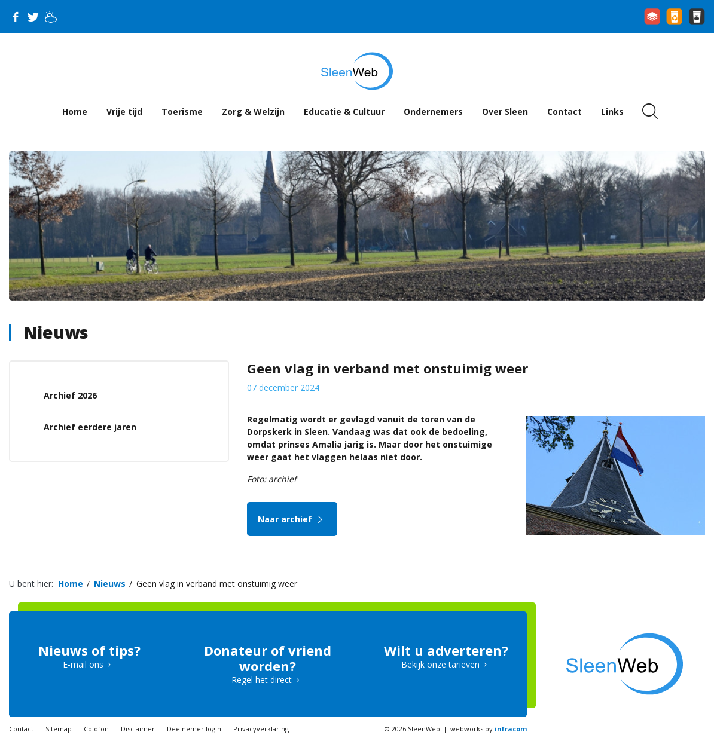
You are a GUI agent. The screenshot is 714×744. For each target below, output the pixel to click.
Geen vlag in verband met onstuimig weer (216, 583)
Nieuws (56, 332)
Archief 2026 (70, 395)
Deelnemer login (194, 728)
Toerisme (182, 111)
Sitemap (58, 728)
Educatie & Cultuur (344, 111)
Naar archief (292, 519)
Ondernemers (433, 111)
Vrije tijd (124, 111)
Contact (564, 111)
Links (612, 111)
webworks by (488, 728)
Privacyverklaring (261, 728)
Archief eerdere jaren (90, 427)
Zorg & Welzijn (253, 111)
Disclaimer (138, 728)
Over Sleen (505, 111)
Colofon (96, 728)
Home (74, 111)
